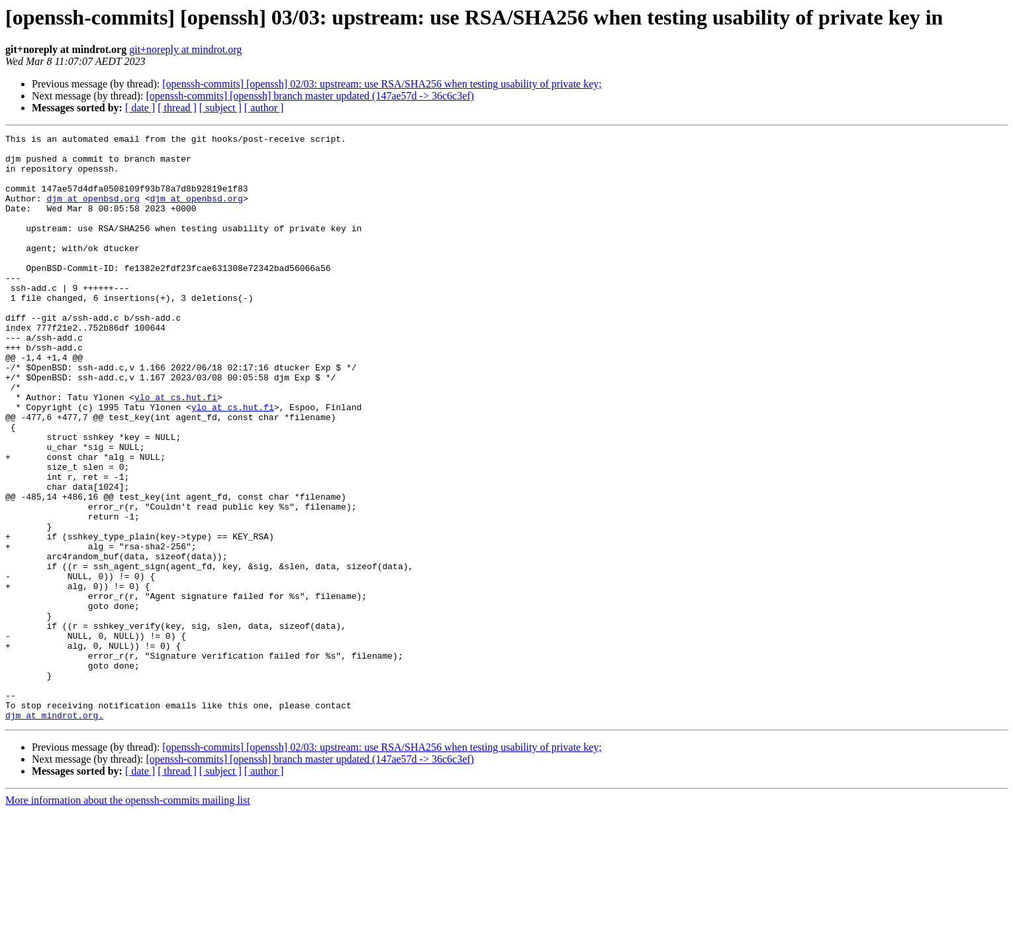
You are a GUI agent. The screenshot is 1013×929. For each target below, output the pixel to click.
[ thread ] (177, 107)
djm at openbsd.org (92, 212)
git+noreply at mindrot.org (185, 49)
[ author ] (264, 107)
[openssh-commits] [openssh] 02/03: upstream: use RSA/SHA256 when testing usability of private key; (381, 83)
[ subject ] (220, 107)
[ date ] (140, 107)
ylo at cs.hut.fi (175, 451)
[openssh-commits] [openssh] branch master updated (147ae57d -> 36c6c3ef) (310, 95)
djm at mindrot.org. (54, 832)
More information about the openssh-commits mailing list (127, 917)
